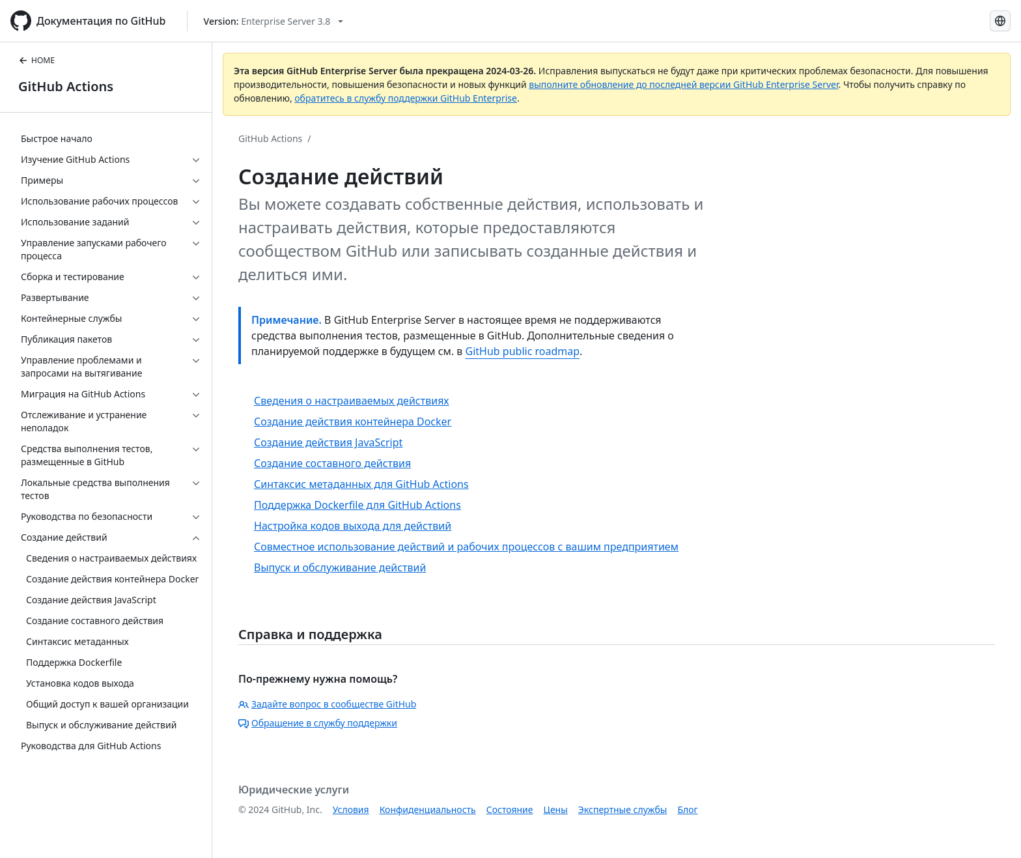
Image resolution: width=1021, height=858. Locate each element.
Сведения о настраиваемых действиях (351, 400)
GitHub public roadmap (523, 351)
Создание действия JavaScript (328, 442)
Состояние (509, 809)
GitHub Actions (65, 86)
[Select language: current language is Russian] (1000, 20)
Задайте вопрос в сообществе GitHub (327, 704)
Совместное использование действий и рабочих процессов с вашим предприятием (466, 546)
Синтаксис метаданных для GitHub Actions (361, 484)
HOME (36, 60)
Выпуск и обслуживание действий (340, 567)
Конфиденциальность (428, 809)
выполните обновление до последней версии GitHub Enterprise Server (683, 84)
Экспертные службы (622, 809)
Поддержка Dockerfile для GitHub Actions (357, 505)
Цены (556, 809)
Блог (687, 809)
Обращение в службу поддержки (317, 723)
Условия (351, 809)
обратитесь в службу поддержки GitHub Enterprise (405, 98)
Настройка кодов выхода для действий (352, 526)
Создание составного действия (332, 463)
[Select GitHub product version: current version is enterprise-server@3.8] (274, 21)
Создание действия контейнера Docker (352, 421)
